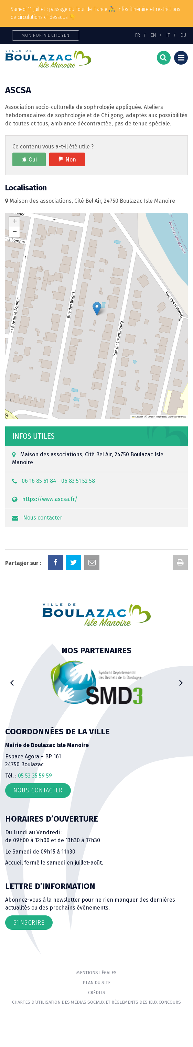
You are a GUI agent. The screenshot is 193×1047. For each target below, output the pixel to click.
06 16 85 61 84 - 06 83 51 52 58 (58, 481)
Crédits (96, 992)
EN (153, 35)
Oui (33, 159)
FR (137, 35)
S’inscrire (28, 922)
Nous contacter (42, 517)
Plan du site (96, 982)
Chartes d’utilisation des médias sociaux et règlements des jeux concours (96, 1002)
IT (168, 35)
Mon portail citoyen (45, 35)
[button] (97, 309)
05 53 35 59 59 (35, 775)
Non (70, 159)
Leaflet (137, 416)
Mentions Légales (96, 972)
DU (183, 35)
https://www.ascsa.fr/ (49, 499)
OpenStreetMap (177, 416)
